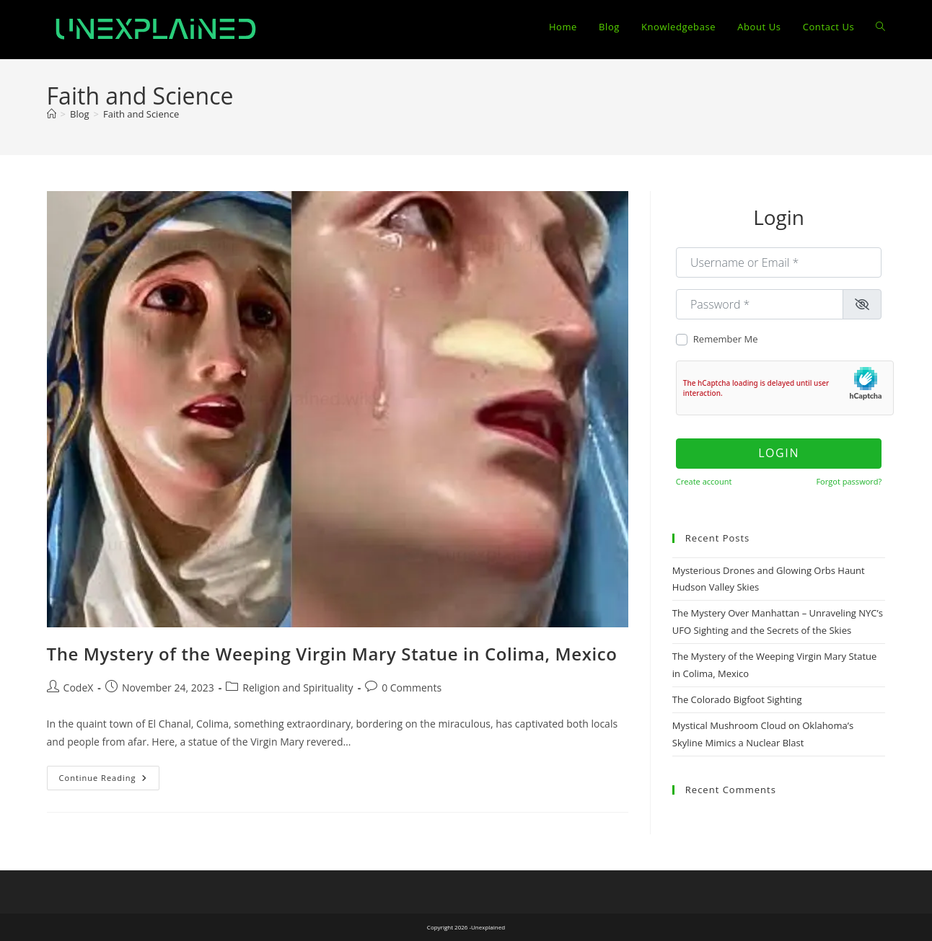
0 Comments (411, 687)
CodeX (78, 687)
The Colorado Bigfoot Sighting (737, 699)
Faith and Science (141, 113)
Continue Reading (109, 780)
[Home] (51, 113)
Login (778, 453)
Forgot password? (849, 481)
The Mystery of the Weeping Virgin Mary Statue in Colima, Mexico (332, 654)
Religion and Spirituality (297, 687)
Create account (704, 481)
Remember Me (725, 338)
